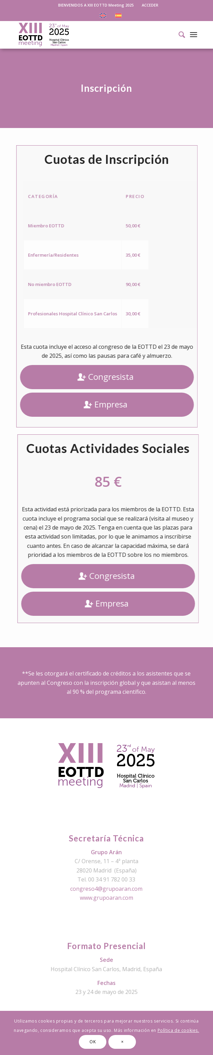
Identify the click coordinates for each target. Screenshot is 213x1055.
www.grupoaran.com (106, 897)
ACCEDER (150, 5)
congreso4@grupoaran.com (106, 889)
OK (92, 1042)
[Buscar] (178, 34)
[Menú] (193, 34)
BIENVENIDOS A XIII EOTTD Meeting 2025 (96, 5)
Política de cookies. (178, 1030)
